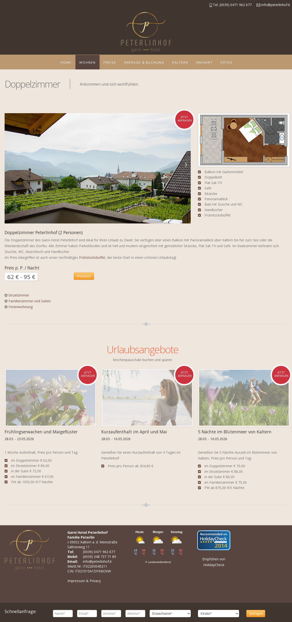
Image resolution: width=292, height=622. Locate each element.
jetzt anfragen (185, 118)
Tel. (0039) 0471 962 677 (231, 4)
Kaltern (180, 62)
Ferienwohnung (20, 306)
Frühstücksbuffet (92, 257)
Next (186, 164)
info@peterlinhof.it (273, 4)
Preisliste (84, 276)
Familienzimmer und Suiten (29, 301)
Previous (9, 164)
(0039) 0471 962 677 (99, 551)
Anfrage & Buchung (144, 62)
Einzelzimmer (18, 295)
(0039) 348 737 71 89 (99, 556)
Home (66, 62)
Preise (109, 62)
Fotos (226, 62)
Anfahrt (204, 62)
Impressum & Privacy (84, 580)
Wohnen (87, 62)
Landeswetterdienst (159, 562)
